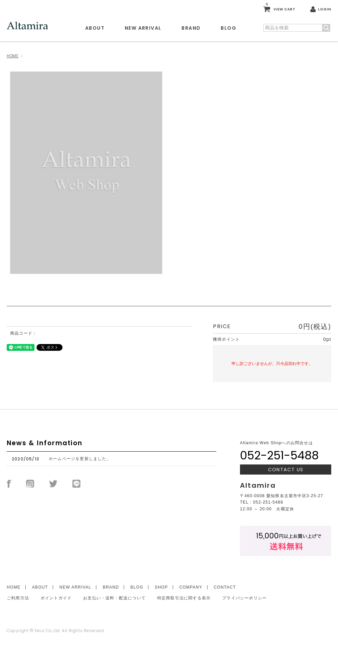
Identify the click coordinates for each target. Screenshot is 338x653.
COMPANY (190, 587)
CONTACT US (286, 469)
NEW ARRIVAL (143, 28)
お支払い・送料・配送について (114, 598)
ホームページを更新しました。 (80, 458)
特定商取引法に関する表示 (184, 598)
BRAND (191, 28)
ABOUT (94, 28)
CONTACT (225, 587)
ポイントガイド (56, 598)
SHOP (161, 587)
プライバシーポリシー (244, 598)
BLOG (228, 28)
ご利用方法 (18, 598)
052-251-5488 (279, 455)
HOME (12, 56)
